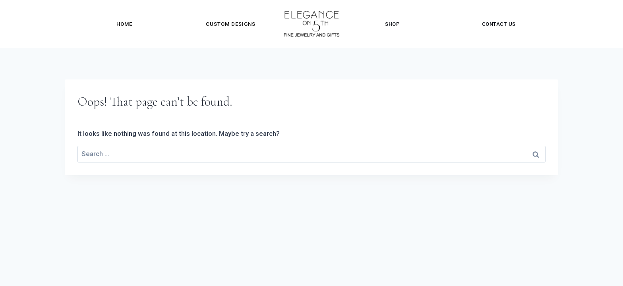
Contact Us (499, 24)
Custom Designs (230, 24)
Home (124, 24)
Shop (392, 24)
